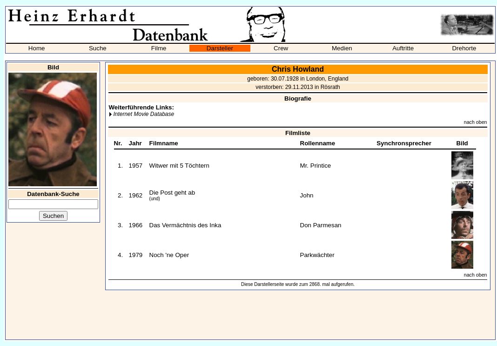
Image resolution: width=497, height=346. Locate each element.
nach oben (475, 122)
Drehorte (464, 48)
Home (36, 48)
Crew (281, 48)
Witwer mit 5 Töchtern (179, 165)
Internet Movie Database (143, 114)
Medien (342, 48)
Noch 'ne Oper (169, 254)
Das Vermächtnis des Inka (185, 225)
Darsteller (220, 48)
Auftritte (403, 48)
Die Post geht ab (172, 192)
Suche (98, 48)
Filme (159, 48)
